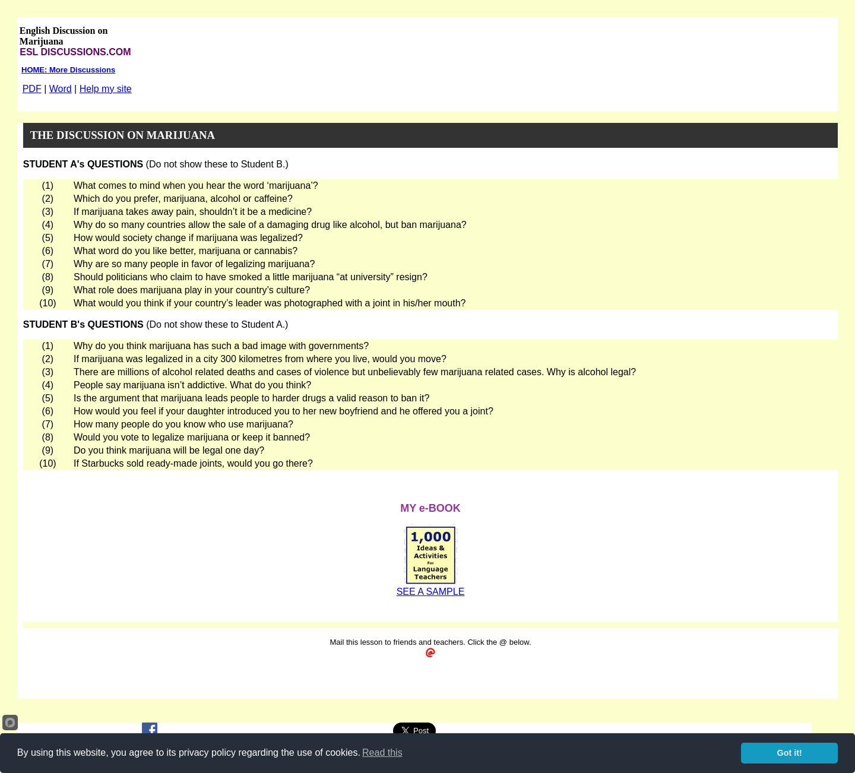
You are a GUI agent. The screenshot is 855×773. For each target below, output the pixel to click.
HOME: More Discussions (68, 69)
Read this (382, 752)
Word (60, 89)
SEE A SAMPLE (431, 592)
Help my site (106, 89)
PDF (32, 89)
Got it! (789, 753)
